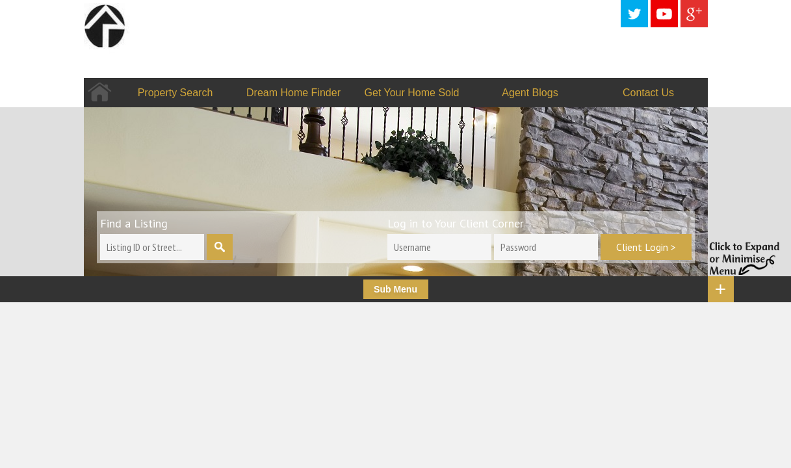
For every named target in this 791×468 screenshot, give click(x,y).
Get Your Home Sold (412, 92)
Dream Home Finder (293, 92)
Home (100, 92)
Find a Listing (134, 223)
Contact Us (648, 92)
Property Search (175, 92)
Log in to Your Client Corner (455, 223)
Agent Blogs (530, 92)
